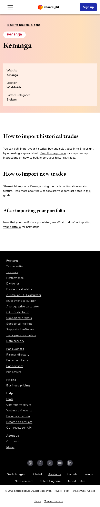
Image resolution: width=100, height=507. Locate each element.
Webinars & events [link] (19, 410)
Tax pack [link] (12, 272)
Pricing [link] (11, 380)
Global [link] (37, 474)
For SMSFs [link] (14, 372)
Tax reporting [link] (15, 266)
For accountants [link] (17, 360)
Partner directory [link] (17, 355)
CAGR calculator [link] (17, 312)
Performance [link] (15, 278)
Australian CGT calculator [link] (23, 295)
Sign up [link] (88, 7)
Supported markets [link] (19, 324)
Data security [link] (15, 341)
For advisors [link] (14, 366)
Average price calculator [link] (22, 306)
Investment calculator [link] (21, 301)
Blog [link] (9, 399)
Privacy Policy (61, 490)
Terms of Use (78, 490)
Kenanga (12, 75)
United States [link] (76, 481)
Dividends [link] (13, 284)
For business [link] (15, 349)
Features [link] (12, 261)
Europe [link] (88, 474)
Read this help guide (53, 153)
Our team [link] (12, 441)
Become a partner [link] (18, 416)
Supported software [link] (20, 329)
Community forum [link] (18, 405)
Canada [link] (72, 474)
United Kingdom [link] (50, 481)
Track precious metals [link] (21, 335)
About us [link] (12, 436)
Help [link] (9, 393)
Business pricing (18, 385)
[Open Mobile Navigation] (10, 7)
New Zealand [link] (24, 481)
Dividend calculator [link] (19, 289)
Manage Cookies (53, 501)
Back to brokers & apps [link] (21, 25)
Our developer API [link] (19, 428)
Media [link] (10, 447)
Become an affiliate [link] (19, 422)
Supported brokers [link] (19, 318)
